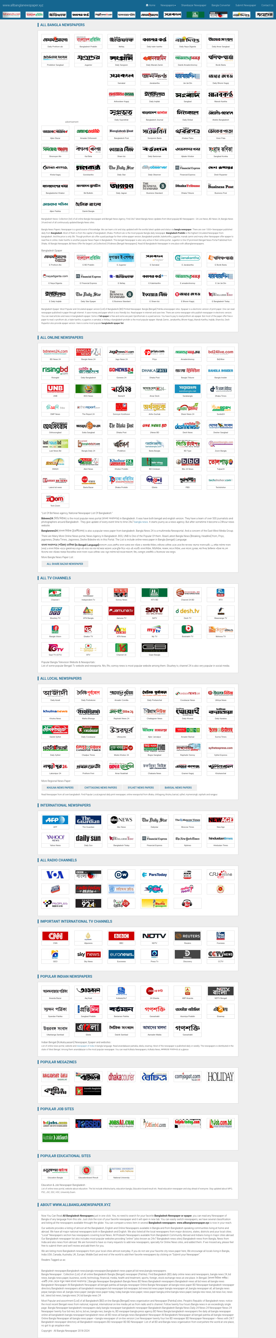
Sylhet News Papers (141, 787)
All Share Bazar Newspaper (65, 564)
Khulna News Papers (60, 787)
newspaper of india (85, 1046)
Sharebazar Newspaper (193, 5)
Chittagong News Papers (100, 787)
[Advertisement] (71, 95)
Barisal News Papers (178, 787)
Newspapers (168, 5)
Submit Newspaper (246, 5)
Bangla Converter (221, 5)
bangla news (141, 522)
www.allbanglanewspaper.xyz (23, 5)
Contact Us (267, 5)
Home (150, 5)
